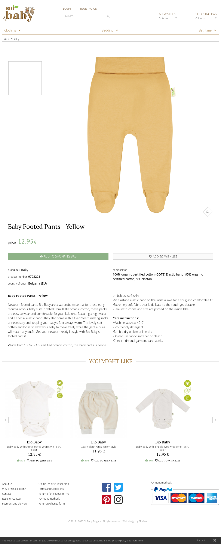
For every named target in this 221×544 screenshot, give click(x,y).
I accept (201, 540)
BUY (21, 460)
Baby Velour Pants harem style (98, 446)
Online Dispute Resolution (54, 483)
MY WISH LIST (168, 16)
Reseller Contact (11, 498)
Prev (5, 420)
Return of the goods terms (54, 493)
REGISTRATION (88, 8)
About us (7, 483)
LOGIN (67, 8)
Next (215, 420)
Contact (6, 493)
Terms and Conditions (51, 488)
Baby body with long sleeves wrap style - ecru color (162, 448)
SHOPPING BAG (207, 16)
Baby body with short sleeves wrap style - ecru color (34, 448)
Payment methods (49, 498)
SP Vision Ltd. (146, 521)
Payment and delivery (14, 503)
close (215, 541)
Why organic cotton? (14, 488)
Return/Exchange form (52, 503)
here (140, 540)
